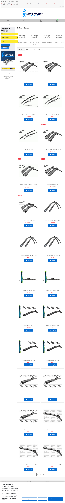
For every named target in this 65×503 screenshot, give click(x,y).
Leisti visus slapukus (55, 499)
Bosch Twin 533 (28, 149)
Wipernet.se (41, 3)
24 (62, 50)
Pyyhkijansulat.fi (5, 4)
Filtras (21, 50)
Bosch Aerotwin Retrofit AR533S (52, 149)
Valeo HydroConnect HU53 (29, 290)
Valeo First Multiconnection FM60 (52, 430)
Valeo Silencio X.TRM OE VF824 (52, 220)
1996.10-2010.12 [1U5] (22, 42)
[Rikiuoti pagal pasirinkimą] (54, 50)
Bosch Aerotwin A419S (28, 80)
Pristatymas (3, 1)
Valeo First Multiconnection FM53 (29, 464)
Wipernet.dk (49, 3)
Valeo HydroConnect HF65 (28, 325)
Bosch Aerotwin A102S (52, 80)
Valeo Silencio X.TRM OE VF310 (52, 255)
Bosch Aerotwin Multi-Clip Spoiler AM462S (28, 185)
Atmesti (43, 499)
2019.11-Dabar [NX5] (59, 42)
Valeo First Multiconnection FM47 (52, 464)
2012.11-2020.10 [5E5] (47, 42)
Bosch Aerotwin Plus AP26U (28, 395)
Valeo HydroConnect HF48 (28, 360)
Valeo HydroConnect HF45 (52, 360)
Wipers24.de (14, 4)
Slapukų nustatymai (29, 499)
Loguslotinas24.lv (32, 3)
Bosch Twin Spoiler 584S (28, 115)
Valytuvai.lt (4, 3)
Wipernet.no (57, 3)
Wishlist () (61, 6)
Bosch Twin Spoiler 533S (52, 115)
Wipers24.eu (12, 3)
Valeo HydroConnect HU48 (52, 290)
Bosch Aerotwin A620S (29, 220)
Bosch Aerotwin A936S (52, 184)
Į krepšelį (28, 84)
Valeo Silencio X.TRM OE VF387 (29, 255)
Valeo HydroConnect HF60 (52, 325)
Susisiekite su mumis (13, 1)
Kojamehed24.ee (21, 3)
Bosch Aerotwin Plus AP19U (29, 430)
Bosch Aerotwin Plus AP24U (52, 395)
